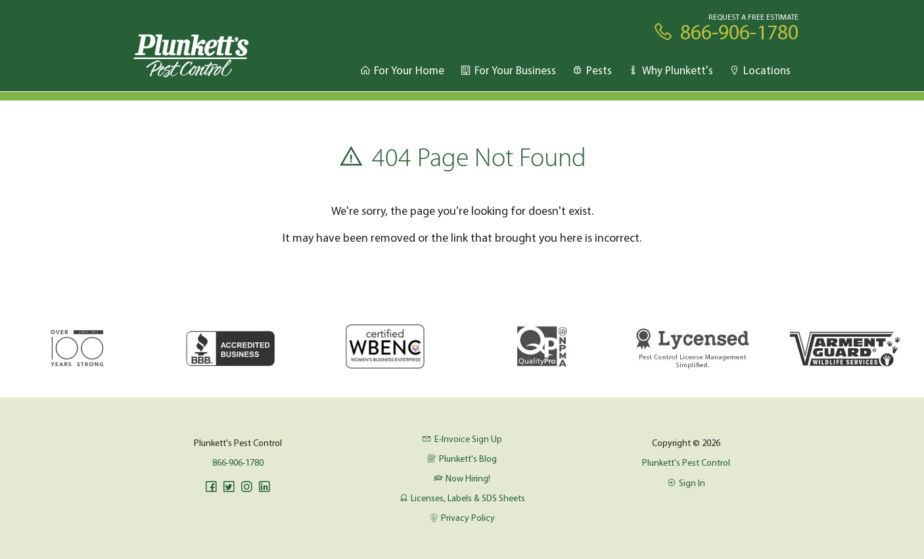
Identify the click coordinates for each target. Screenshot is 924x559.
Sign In (686, 483)
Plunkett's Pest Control (686, 462)
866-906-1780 (238, 462)
